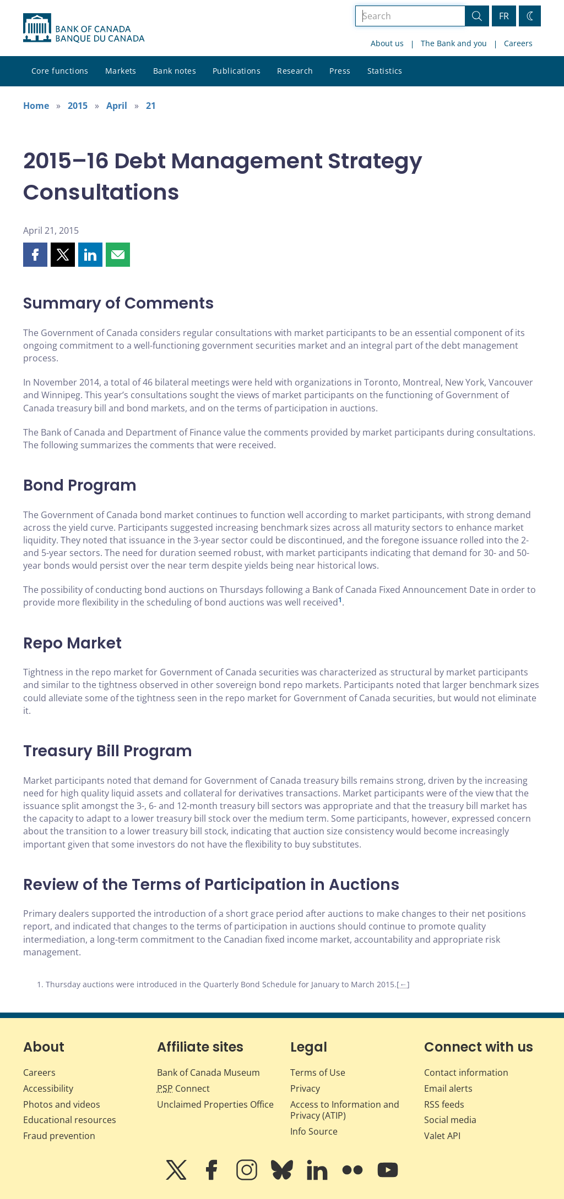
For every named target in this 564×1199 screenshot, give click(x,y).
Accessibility (48, 1088)
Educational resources (69, 1120)
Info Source (314, 1131)
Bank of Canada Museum (208, 1072)
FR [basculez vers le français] (504, 16)
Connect (183, 1088)
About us (387, 43)
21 (151, 106)
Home (36, 106)
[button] (35, 255)
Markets (121, 70)
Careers (518, 43)
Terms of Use (317, 1072)
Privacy (305, 1088)
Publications (237, 70)
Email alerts (448, 1088)
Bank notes (174, 70)
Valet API (442, 1136)
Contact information (466, 1072)
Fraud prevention (59, 1136)
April (116, 106)
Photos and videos (61, 1104)
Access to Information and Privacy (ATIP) (344, 1110)
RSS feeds (444, 1104)
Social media (450, 1120)
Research (295, 70)
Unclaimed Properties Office (215, 1104)
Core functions (60, 70)
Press (339, 70)
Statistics (385, 70)
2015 (78, 106)
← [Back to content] (403, 984)
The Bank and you (454, 43)
